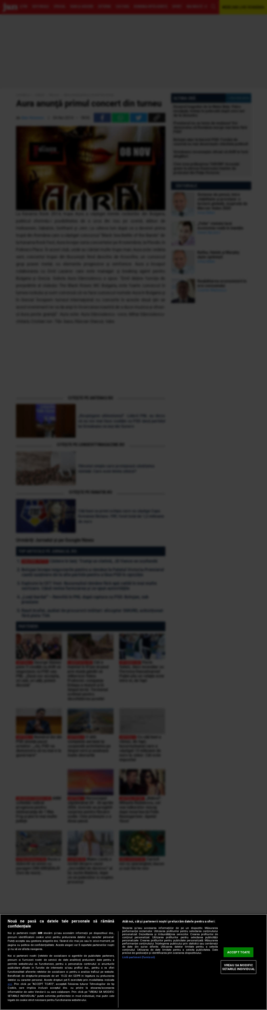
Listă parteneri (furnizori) (138, 957)
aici (10, 984)
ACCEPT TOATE (238, 952)
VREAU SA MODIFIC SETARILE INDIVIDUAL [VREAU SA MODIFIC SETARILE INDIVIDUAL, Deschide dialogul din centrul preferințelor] (238, 967)
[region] (133, 962)
